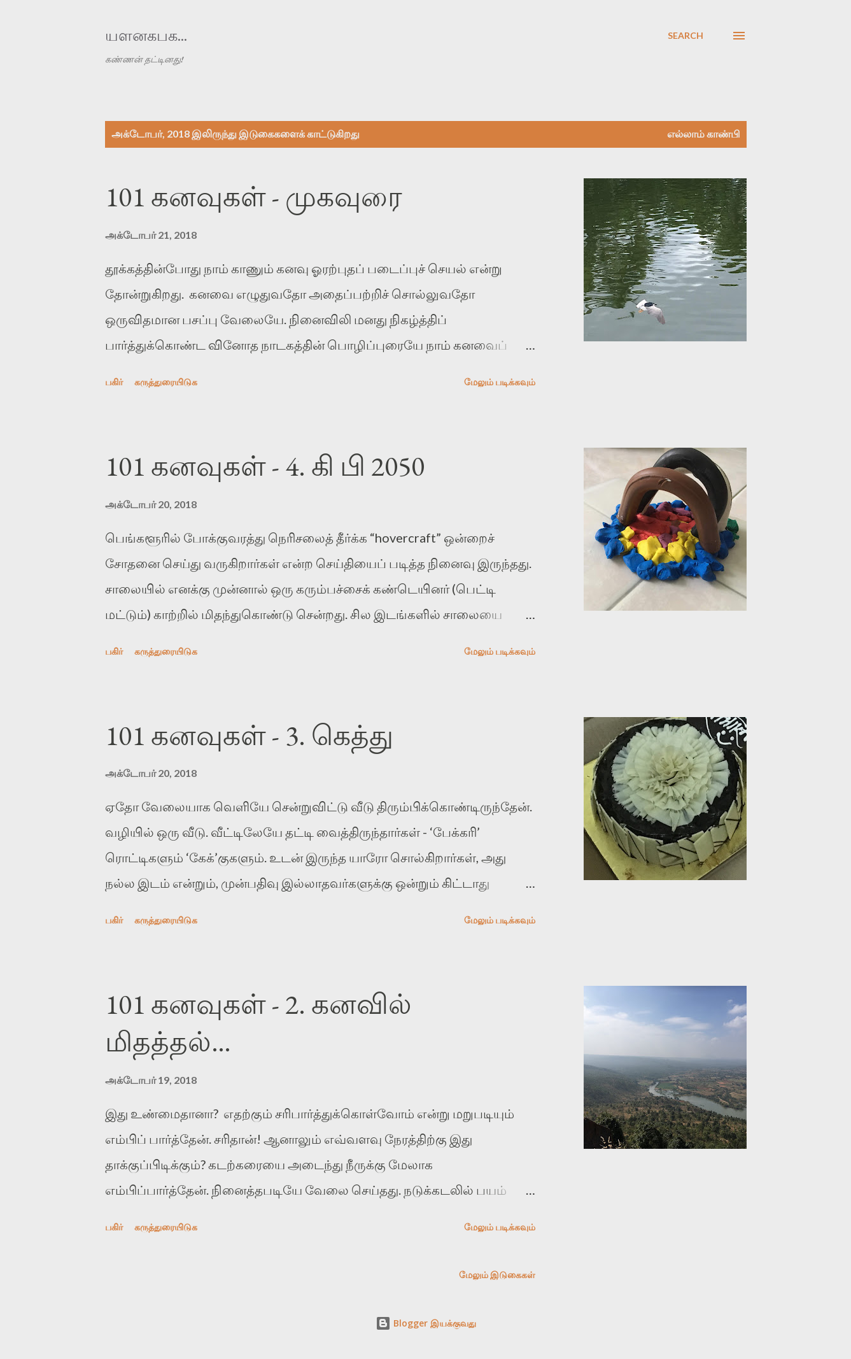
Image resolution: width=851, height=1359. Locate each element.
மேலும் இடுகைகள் (497, 1274)
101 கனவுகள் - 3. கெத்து (249, 735)
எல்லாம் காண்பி (703, 133)
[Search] (685, 35)
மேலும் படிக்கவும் (499, 381)
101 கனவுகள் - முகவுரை (253, 196)
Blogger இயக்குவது (426, 1323)
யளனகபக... (146, 35)
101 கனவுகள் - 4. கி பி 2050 (265, 466)
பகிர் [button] (114, 381)
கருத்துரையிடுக (165, 381)
